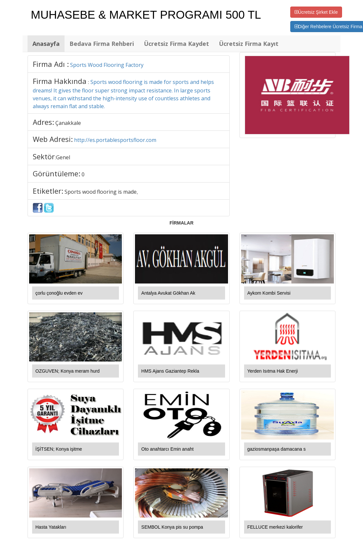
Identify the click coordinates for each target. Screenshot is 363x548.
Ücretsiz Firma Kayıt (248, 44)
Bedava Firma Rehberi (101, 44)
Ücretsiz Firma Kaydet (176, 44)
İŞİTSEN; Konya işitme (58, 449)
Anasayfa (46, 44)
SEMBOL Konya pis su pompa (172, 527)
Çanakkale (68, 123)
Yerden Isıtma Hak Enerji (272, 371)
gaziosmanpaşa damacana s (276, 449)
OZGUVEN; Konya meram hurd (67, 371)
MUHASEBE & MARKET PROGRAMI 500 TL (146, 14)
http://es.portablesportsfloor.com (115, 140)
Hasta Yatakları (50, 527)
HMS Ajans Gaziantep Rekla (170, 371)
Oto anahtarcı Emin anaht (167, 449)
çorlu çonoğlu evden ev (59, 293)
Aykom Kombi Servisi (269, 293)
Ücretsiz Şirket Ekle (316, 12)
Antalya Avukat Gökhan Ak (168, 293)
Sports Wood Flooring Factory (106, 64)
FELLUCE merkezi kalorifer (275, 527)
